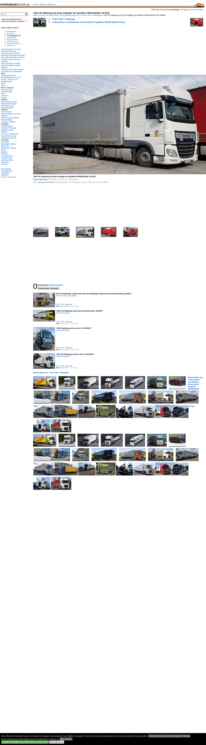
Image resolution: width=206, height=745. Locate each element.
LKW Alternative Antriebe (10, 53)
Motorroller (5, 146)
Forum (35, 4)
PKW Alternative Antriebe (10, 63)
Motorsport (5, 162)
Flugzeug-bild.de (12, 39)
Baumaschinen (6, 90)
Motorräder (5, 142)
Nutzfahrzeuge (6, 92)
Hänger (4, 98)
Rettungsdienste (7, 108)
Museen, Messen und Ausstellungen (9, 81)
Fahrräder (5, 154)
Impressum (51, 4)
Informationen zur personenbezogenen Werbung (169, 736)
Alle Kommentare (56, 285)
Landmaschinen (7, 160)
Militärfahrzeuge (7, 130)
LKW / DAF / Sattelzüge (63, 19)
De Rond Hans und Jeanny (66, 296)
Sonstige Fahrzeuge (8, 128)
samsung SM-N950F (46, 182)
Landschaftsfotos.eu (13, 43)
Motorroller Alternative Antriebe (13, 57)
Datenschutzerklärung (8, 177)
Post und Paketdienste (9, 134)
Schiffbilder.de (11, 37)
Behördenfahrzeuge (8, 104)
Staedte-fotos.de (12, 41)
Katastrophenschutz (8, 138)
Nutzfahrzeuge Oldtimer (10, 118)
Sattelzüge (97, 15)
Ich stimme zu (56, 742)
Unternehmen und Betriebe (11, 72)
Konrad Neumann (40, 179)
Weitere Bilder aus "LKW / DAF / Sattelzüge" (51, 373)
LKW (84, 15)
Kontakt (43, 4)
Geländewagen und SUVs (11, 78)
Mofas (3, 150)
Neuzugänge (6, 169)
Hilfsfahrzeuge (6, 126)
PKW (3, 84)
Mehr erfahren (66, 739)
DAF (89, 15)
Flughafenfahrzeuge (8, 136)
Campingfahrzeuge (8, 76)
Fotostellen (5, 173)
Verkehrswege (6, 158)
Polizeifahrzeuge (7, 106)
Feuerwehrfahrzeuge (9, 102)
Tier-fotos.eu (11, 45)
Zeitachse (4, 175)
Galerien (4, 164)
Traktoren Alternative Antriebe (12, 69)
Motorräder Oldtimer (8, 144)
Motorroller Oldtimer (8, 148)
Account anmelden (196, 10)
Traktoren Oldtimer (8, 122)
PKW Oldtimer (6, 120)
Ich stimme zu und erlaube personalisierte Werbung (25, 742)
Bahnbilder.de (11, 31)
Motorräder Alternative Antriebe (13, 55)
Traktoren (4, 96)
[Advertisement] (65, 48)
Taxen (3, 86)
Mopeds (4, 152)
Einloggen (184, 10)
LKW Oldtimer (6, 112)
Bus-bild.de (10, 33)
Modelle (4, 132)
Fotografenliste (6, 171)
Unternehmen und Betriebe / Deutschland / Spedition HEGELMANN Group (88, 22)
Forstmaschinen (7, 156)
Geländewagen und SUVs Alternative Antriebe (11, 50)
